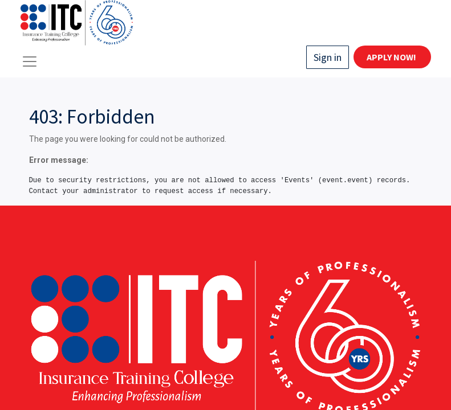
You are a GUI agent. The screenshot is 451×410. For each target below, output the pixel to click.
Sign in (328, 57)
